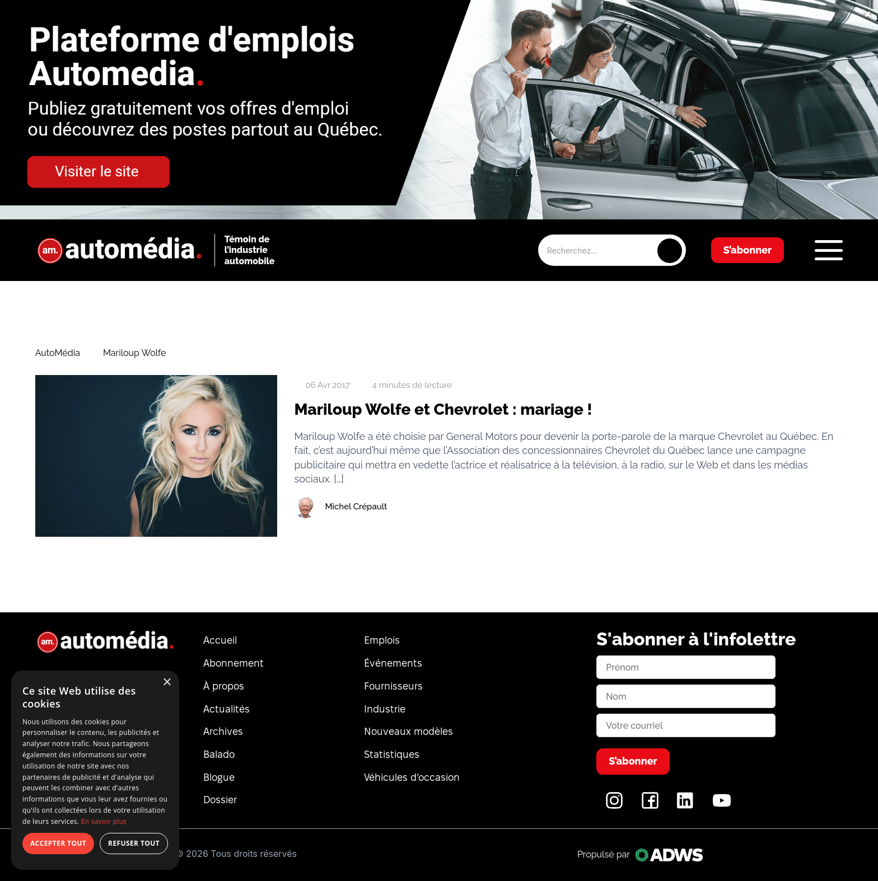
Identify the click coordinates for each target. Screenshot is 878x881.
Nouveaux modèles (408, 731)
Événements (393, 663)
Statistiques (391, 754)
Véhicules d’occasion (412, 777)
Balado (219, 754)
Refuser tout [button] (134, 843)
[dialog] (95, 770)
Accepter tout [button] (58, 843)
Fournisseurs (393, 686)
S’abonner (747, 250)
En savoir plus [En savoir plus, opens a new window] (104, 821)
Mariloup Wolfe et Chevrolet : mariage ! (443, 409)
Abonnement (233, 663)
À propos (223, 686)
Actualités (226, 709)
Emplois (382, 640)
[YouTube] (722, 806)
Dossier (220, 799)
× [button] (166, 682)
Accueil (220, 640)
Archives (223, 731)
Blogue (219, 777)
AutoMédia (57, 353)
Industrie (384, 709)
